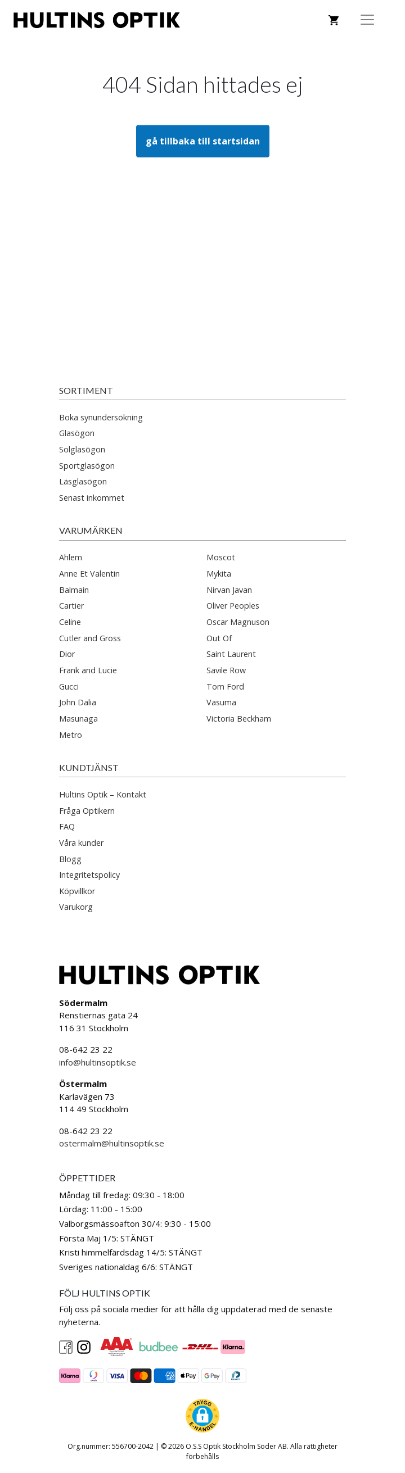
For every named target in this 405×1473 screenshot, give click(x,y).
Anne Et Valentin (89, 573)
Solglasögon (82, 449)
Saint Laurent (231, 654)
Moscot (220, 557)
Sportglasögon (87, 465)
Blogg (70, 859)
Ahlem (70, 557)
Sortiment (86, 390)
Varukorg (76, 906)
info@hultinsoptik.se (97, 1062)
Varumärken (91, 530)
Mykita (218, 573)
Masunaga (78, 718)
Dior (67, 654)
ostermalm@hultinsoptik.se (111, 1143)
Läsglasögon (83, 481)
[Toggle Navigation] (367, 19)
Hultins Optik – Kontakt (102, 794)
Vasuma (221, 702)
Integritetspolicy (89, 874)
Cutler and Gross (90, 638)
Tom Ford (225, 686)
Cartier (71, 605)
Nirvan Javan (229, 589)
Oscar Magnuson (237, 622)
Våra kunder (81, 842)
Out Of (219, 638)
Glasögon (76, 433)
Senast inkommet (91, 497)
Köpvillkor (77, 891)
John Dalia (77, 702)
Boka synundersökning (101, 417)
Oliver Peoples (232, 605)
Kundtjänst (89, 767)
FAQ (67, 826)
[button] (202, 1416)
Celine (70, 622)
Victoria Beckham (238, 718)
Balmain (74, 589)
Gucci (69, 686)
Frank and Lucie (88, 670)
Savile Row (226, 670)
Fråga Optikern (87, 810)
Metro (70, 734)
